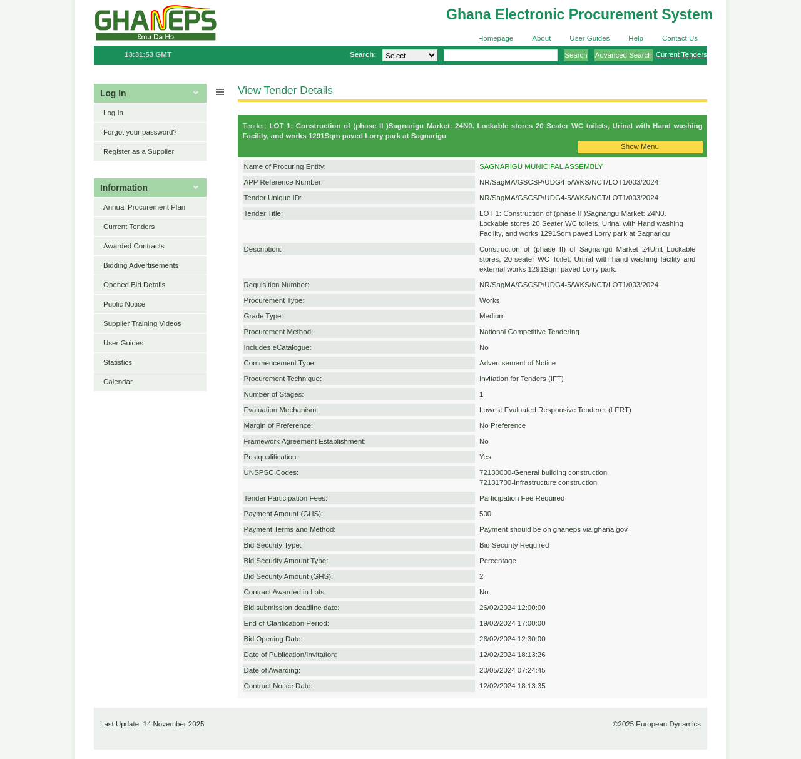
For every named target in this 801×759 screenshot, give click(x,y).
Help (635, 38)
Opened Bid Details (134, 284)
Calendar (118, 381)
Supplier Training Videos (142, 323)
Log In (113, 112)
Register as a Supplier (138, 151)
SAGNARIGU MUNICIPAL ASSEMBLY (541, 166)
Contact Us (680, 38)
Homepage (495, 38)
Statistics (117, 362)
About (541, 38)
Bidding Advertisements (140, 265)
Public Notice (124, 304)
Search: (363, 54)
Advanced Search (623, 55)
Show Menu (640, 146)
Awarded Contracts (134, 246)
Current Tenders (681, 54)
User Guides (589, 38)
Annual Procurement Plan (144, 207)
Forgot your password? (140, 132)
